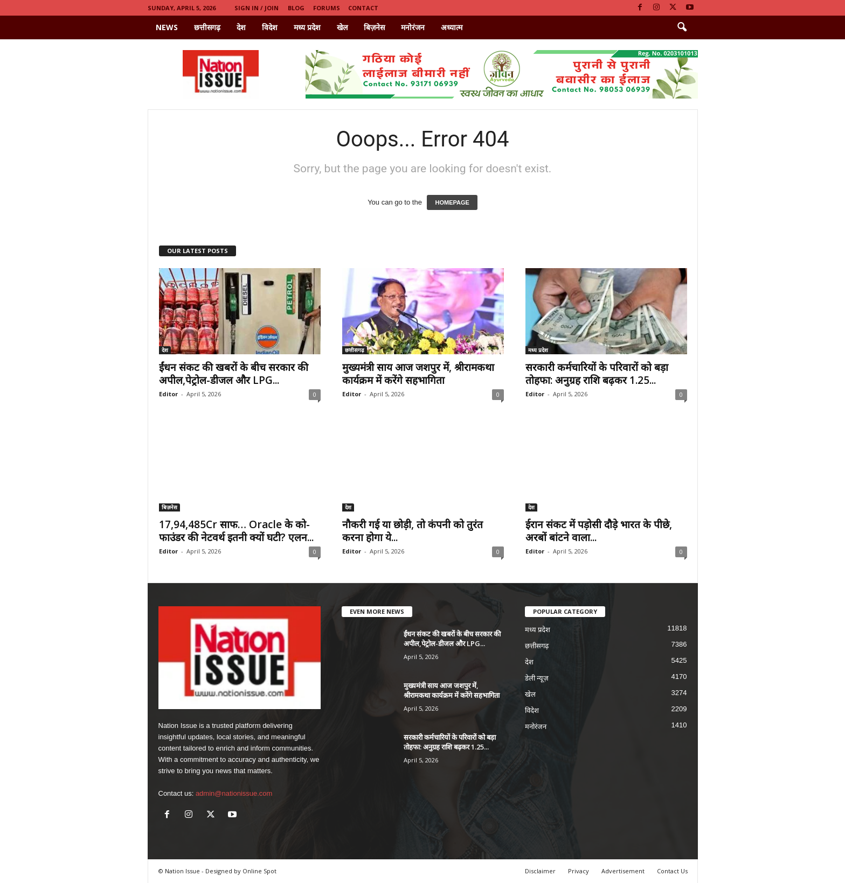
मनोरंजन (413, 27)
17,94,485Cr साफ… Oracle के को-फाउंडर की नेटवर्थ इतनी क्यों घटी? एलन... (236, 530)
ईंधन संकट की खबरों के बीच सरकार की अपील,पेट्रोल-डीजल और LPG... (233, 373)
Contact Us (672, 871)
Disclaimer (540, 871)
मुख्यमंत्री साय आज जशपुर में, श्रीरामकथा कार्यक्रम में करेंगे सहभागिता (418, 373)
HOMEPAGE (452, 202)
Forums (326, 8)
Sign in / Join (256, 8)
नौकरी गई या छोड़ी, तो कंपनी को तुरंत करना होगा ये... (412, 530)
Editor (168, 394)
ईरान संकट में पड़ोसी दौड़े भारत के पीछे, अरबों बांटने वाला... (598, 530)
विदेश (270, 27)
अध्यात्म (451, 27)
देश (241, 27)
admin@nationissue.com (234, 793)
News (167, 27)
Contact (363, 8)
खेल (342, 27)
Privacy (578, 871)
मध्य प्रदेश (307, 27)
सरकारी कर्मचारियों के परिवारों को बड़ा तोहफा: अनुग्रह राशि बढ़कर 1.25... (596, 373)
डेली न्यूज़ (537, 678)
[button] (682, 27)
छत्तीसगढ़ (207, 27)
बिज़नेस (374, 27)
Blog (296, 8)
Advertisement (623, 871)
